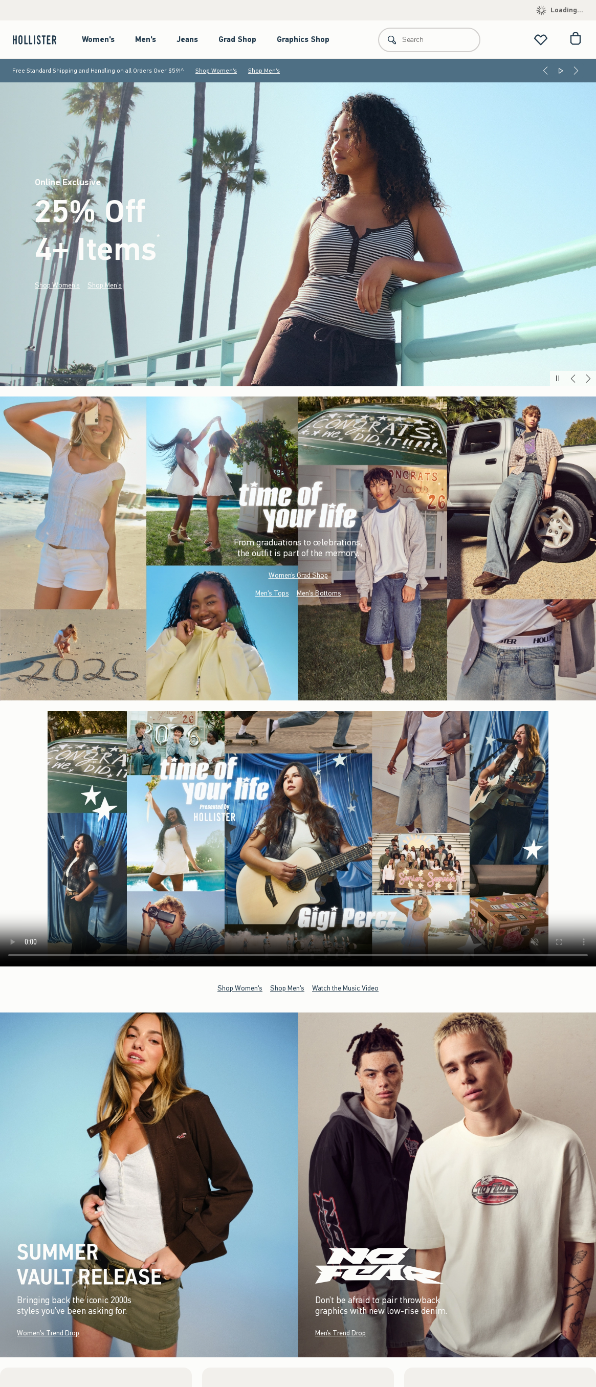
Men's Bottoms (319, 593)
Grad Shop (237, 39)
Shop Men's (264, 71)
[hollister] (39, 39)
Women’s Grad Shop (298, 575)
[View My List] (541, 39)
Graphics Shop (303, 39)
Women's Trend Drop (48, 1333)
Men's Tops (272, 593)
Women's (98, 39)
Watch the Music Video (345, 988)
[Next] (576, 70)
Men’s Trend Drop (340, 1333)
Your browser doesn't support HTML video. (298, 838)
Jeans (187, 39)
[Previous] (545, 70)
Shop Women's (216, 71)
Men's (145, 39)
